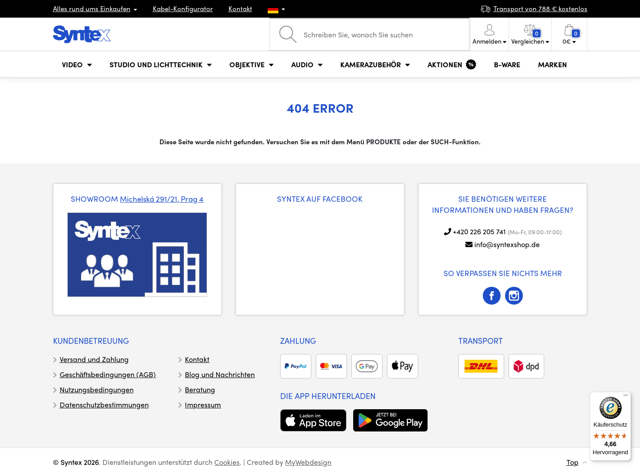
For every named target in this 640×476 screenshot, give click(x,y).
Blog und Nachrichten (220, 374)
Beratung (200, 389)
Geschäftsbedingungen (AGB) (108, 374)
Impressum (203, 404)
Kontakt (240, 8)
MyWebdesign (308, 462)
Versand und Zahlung (94, 359)
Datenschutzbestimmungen (104, 404)
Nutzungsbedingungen (97, 389)
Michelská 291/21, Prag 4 (162, 198)
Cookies (227, 462)
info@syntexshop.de (507, 244)
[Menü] (625, 397)
